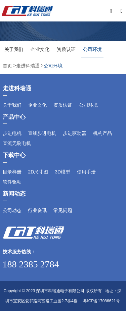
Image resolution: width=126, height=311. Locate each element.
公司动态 (12, 210)
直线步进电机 (42, 133)
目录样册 (12, 171)
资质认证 (66, 49)
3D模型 (62, 171)
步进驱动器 (74, 133)
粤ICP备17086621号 (101, 301)
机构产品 (102, 133)
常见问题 (62, 210)
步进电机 (12, 133)
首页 (8, 65)
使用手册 (86, 171)
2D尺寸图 (38, 171)
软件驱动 (12, 182)
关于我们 (13, 49)
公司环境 (92, 49)
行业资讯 (37, 210)
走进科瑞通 (28, 65)
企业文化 (40, 49)
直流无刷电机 (17, 143)
